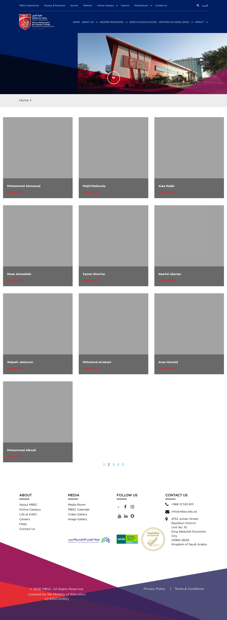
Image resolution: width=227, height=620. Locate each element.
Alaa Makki (166, 186)
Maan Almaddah (19, 274)
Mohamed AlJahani (97, 362)
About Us (88, 22)
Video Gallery (77, 514)
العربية (205, 6)
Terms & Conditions (189, 589)
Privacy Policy (154, 589)
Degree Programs (112, 22)
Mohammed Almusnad (23, 186)
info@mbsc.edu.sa (184, 511)
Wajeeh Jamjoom (20, 362)
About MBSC (28, 505)
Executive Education (143, 22)
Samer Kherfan (94, 274)
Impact (199, 22)
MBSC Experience (29, 6)
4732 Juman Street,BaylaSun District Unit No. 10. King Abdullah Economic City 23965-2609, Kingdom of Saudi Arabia (189, 532)
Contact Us (161, 6)
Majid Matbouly (94, 186)
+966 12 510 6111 (182, 504)
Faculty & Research (54, 6)
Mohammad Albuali (21, 450)
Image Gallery (77, 519)
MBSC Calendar (79, 509)
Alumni (74, 6)
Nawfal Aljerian (169, 274)
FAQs (23, 524)
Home (76, 22)
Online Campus (105, 6)
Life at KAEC (28, 514)
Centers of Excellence (174, 22)
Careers (125, 6)
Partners (87, 6)
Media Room (141, 6)
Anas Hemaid (168, 362)
